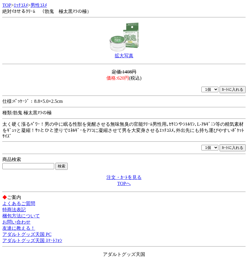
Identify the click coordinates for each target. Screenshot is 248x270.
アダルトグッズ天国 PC (27, 234)
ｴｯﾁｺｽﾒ (21, 5)
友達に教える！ (18, 228)
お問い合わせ (16, 221)
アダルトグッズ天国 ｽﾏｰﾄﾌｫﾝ (32, 240)
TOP (6, 5)
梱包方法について (21, 215)
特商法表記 (14, 209)
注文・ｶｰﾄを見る (124, 177)
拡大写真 (124, 55)
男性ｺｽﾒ (38, 5)
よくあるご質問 (18, 203)
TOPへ (124, 183)
